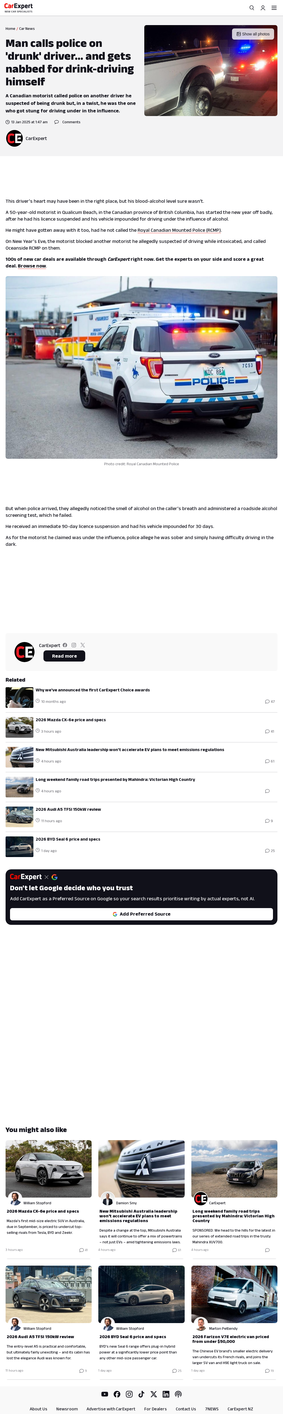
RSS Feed (175, 1394)
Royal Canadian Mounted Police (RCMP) (179, 230)
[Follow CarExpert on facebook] (65, 646)
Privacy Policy (110, 1394)
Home (10, 28)
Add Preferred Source (141, 914)
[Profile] (263, 7)
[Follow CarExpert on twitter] (82, 646)
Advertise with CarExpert (111, 1381)
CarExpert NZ (240, 1381)
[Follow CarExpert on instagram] (74, 646)
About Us (38, 1381)
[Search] (251, 7)
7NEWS (212, 1381)
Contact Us (186, 1381)
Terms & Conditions (145, 1394)
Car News (27, 28)
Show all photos (253, 34)
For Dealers (155, 1381)
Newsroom (67, 1381)
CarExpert (36, 138)
